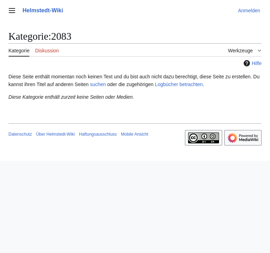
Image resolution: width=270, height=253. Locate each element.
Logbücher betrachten (178, 84)
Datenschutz (20, 134)
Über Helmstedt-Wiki (55, 134)
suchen (98, 84)
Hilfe (252, 63)
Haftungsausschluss (98, 134)
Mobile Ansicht (134, 134)
